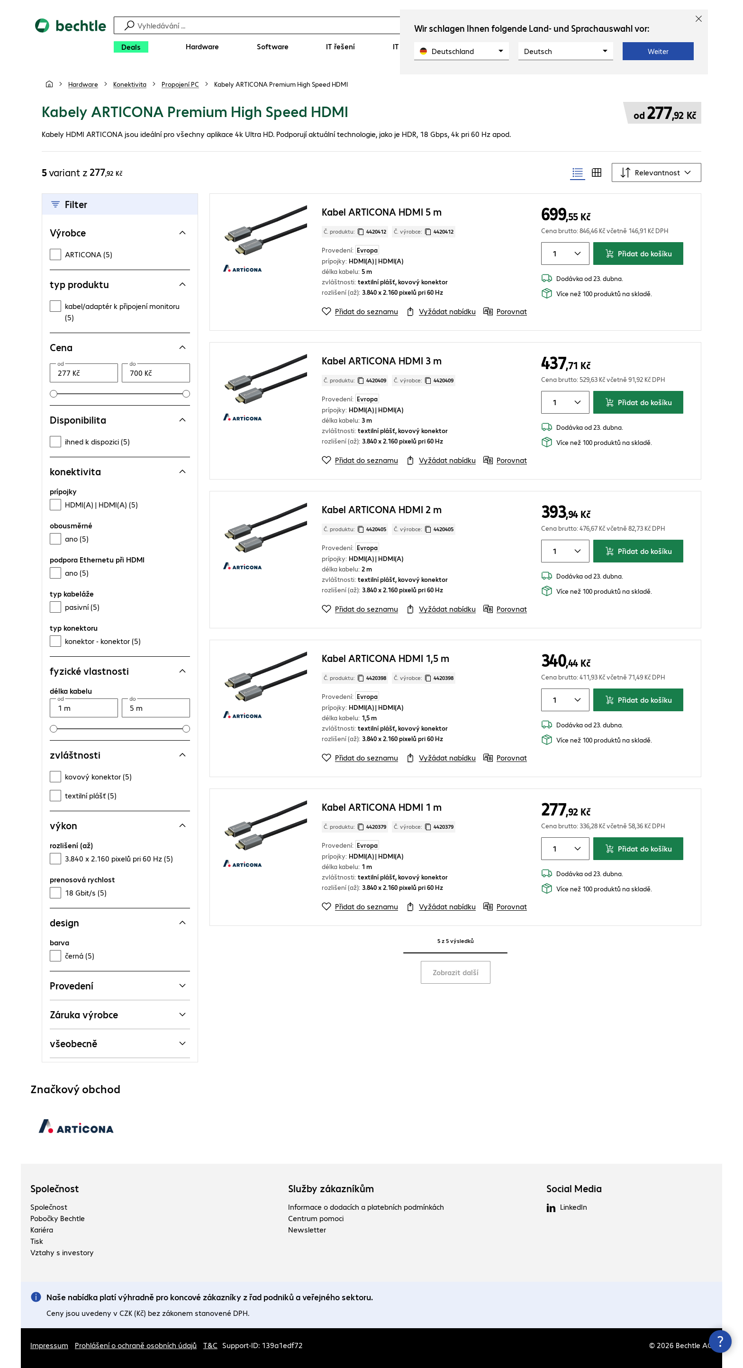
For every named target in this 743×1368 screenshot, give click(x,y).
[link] (281, 84)
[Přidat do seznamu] (360, 311)
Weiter (658, 51)
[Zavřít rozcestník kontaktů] (720, 1341)
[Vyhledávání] (377, 25)
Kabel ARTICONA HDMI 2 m (382, 509)
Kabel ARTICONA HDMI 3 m (382, 360)
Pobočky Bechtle (57, 1218)
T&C (210, 1345)
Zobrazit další (456, 972)
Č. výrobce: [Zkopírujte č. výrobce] (423, 232)
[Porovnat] (505, 311)
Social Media (574, 1188)
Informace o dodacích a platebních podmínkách (366, 1207)
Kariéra (41, 1229)
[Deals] (131, 47)
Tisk (36, 1241)
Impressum (49, 1345)
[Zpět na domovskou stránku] (70, 38)
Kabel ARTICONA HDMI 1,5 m (385, 658)
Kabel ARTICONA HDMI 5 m (382, 211)
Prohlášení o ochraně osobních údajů (136, 1345)
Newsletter (307, 1229)
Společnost (54, 1188)
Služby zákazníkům (331, 1188)
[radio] (577, 172)
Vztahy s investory (62, 1252)
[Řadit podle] (656, 172)
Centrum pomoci (316, 1218)
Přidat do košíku (638, 253)
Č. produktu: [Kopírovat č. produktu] (355, 232)
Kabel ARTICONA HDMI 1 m (382, 806)
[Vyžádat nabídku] (441, 311)
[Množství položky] (553, 253)
